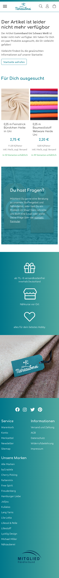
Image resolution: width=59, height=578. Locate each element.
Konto (4, 432)
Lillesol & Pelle (9, 522)
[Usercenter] (47, 6)
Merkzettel (7, 438)
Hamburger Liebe (11, 496)
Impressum (37, 448)
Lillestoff (6, 528)
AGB (33, 432)
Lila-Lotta (6, 517)
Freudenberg (8, 490)
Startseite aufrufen (14, 61)
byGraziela (7, 469)
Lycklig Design (9, 533)
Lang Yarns (7, 512)
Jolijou (5, 501)
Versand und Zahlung (42, 427)
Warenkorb (7, 427)
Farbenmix (7, 480)
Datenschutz (38, 438)
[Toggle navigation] (5, 6)
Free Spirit (7, 485)
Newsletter (7, 443)
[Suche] (40, 6)
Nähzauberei (8, 544)
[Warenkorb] (54, 6)
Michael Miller (9, 539)
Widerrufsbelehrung (42, 443)
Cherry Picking (9, 474)
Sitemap (5, 448)
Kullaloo (5, 506)
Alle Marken (8, 464)
